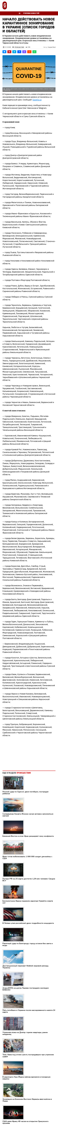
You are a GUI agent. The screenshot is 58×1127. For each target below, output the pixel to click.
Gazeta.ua (37, 99)
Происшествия (18, 47)
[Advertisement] (29, 753)
